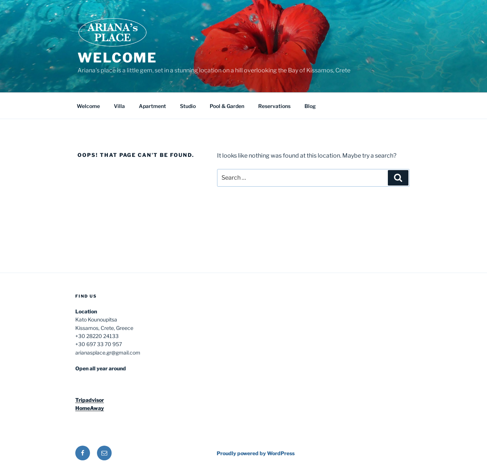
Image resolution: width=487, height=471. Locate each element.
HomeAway (89, 408)
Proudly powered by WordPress (256, 453)
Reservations (274, 106)
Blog (310, 106)
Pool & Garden (227, 106)
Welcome (117, 58)
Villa (119, 106)
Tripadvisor (89, 400)
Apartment (152, 106)
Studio (188, 106)
